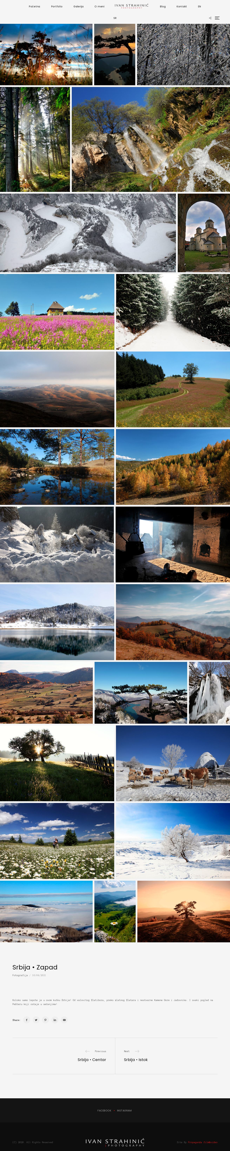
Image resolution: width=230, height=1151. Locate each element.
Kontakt (182, 6)
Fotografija (20, 975)
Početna (34, 6)
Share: (16, 1020)
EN (199, 6)
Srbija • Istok (136, 1059)
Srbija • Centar (92, 1059)
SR (115, 18)
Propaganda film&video (203, 1132)
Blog (163, 6)
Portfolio (57, 6)
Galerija (79, 6)
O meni (100, 6)
